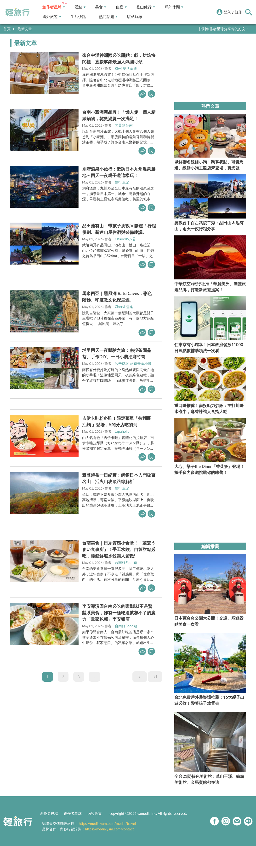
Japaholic (122, 431)
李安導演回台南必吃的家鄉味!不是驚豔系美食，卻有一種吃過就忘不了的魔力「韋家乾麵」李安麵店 (118, 612)
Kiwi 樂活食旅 (126, 68)
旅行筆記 (122, 182)
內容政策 (94, 813)
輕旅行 (17, 12)
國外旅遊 (51, 17)
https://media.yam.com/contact (109, 829)
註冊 (238, 12)
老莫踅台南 (124, 125)
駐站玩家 (134, 17)
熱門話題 (108, 17)
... (94, 676)
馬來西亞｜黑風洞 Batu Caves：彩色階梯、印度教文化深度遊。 (117, 296)
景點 (79, 7)
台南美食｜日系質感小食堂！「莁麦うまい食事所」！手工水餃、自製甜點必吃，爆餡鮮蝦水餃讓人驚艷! (118, 549)
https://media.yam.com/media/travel (107, 823)
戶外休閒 (174, 7)
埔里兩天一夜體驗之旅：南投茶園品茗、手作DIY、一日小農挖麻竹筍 (116, 353)
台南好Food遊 (126, 562)
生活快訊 (78, 17)
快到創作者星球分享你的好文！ (224, 29)
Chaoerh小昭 (125, 239)
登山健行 (145, 7)
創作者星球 (53, 7)
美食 (100, 7)
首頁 (7, 29)
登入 (227, 12)
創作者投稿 (49, 813)
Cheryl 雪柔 (124, 306)
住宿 (121, 7)
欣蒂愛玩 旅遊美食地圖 (133, 363)
